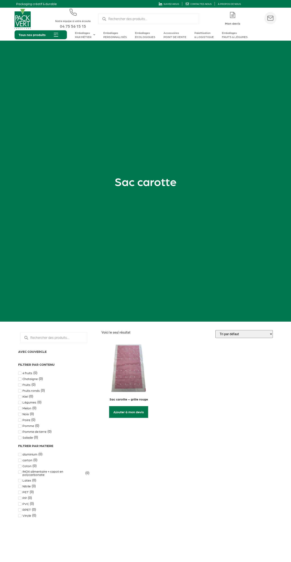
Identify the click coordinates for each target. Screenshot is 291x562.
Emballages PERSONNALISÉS (115, 34)
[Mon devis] (233, 15)
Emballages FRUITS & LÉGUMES (235, 34)
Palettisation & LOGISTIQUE (204, 34)
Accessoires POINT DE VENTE (174, 34)
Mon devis (232, 23)
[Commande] (244, 334)
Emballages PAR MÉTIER (85, 34)
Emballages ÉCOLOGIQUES (145, 34)
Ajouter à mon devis (128, 412)
